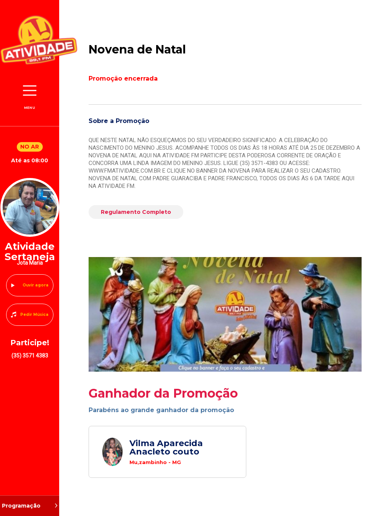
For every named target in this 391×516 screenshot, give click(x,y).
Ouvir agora (35, 285)
